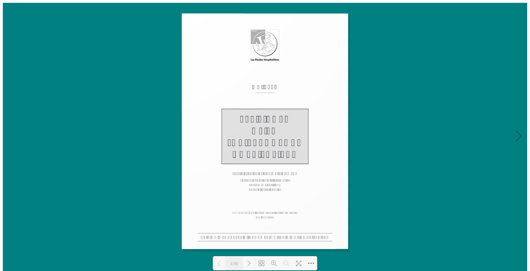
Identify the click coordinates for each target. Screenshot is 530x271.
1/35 (234, 263)
